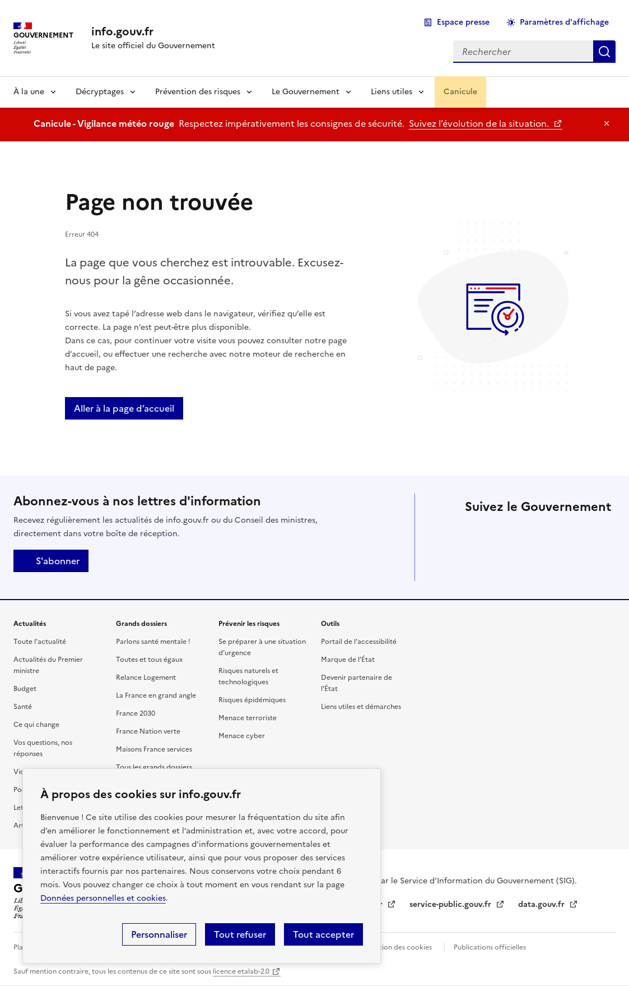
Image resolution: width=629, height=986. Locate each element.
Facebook (507, 533)
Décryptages (100, 92)
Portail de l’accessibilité (359, 642)
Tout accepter (323, 934)
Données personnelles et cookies (103, 898)
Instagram (570, 533)
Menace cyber (241, 736)
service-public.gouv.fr (451, 904)
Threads (601, 533)
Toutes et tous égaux (149, 660)
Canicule (460, 92)
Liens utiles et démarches (361, 707)
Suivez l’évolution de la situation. (480, 123)
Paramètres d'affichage (564, 22)
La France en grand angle (156, 695)
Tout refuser (240, 934)
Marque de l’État (348, 660)
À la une (28, 92)
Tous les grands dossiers (154, 767)
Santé (22, 707)
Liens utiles (391, 92)
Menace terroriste (247, 718)
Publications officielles (490, 947)
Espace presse (463, 22)
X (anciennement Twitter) (476, 533)
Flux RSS (570, 564)
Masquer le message (607, 123)
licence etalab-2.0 (241, 971)
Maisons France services (154, 749)
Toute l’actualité (39, 642)
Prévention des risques (197, 92)
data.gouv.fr (542, 904)
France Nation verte (148, 731)
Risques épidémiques (252, 700)
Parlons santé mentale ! (153, 642)
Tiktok (476, 564)
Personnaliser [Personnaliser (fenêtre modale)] (159, 934)
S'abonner (51, 561)
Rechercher (604, 51)
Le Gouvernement (305, 92)
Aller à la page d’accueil (124, 408)
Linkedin (539, 533)
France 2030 (135, 713)
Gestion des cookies (399, 947)
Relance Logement (146, 677)
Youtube (539, 564)
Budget (24, 689)
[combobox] (523, 51)
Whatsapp (507, 564)
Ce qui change (36, 725)
